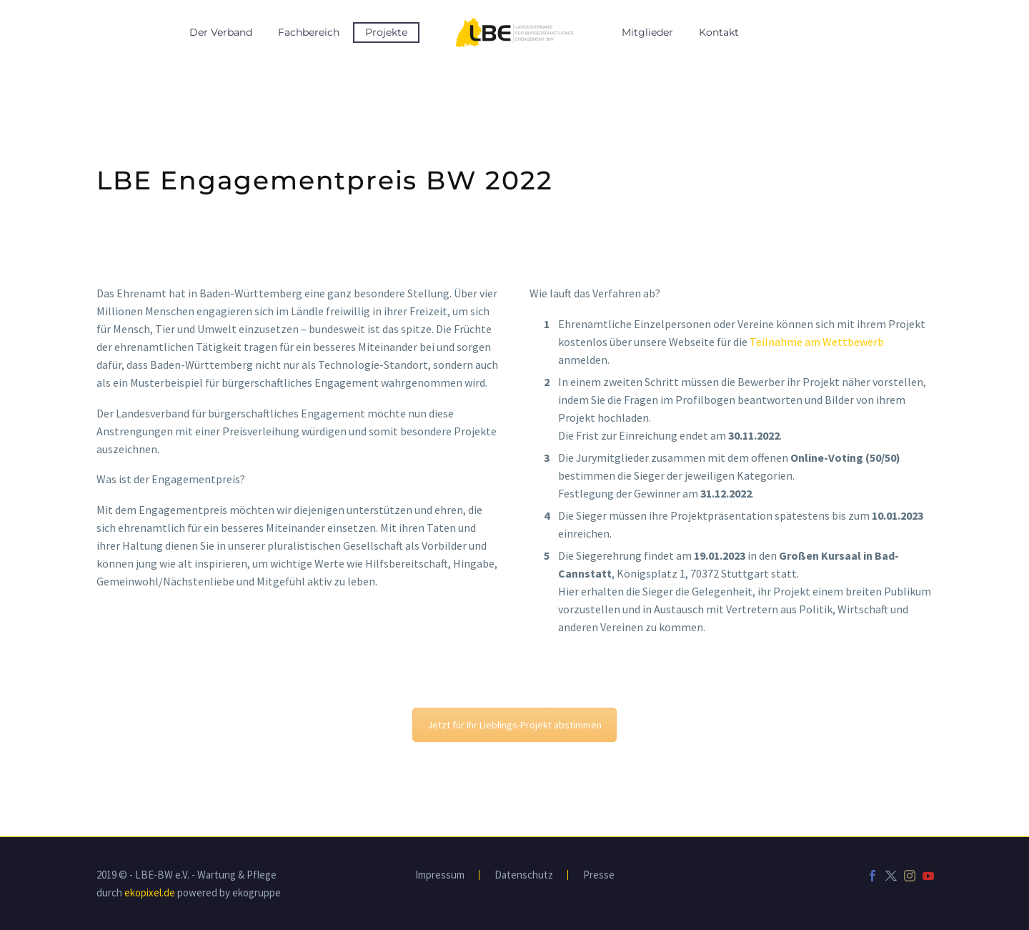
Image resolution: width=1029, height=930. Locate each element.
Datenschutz (523, 875)
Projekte (386, 32)
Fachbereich (308, 32)
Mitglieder (647, 32)
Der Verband (220, 32)
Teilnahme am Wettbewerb (817, 342)
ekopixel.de (149, 892)
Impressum (439, 875)
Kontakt (719, 32)
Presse (599, 875)
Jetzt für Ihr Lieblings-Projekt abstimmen (514, 724)
